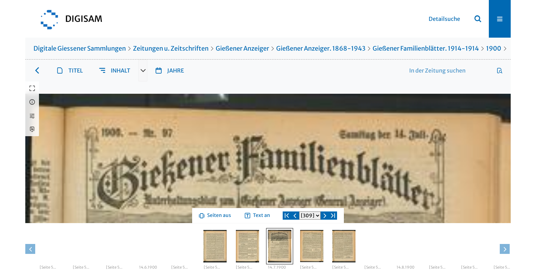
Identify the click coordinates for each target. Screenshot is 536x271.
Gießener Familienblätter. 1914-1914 (426, 48)
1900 (493, 48)
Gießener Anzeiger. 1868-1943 (320, 48)
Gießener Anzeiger (242, 48)
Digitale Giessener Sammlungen (80, 48)
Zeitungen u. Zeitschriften (171, 48)
